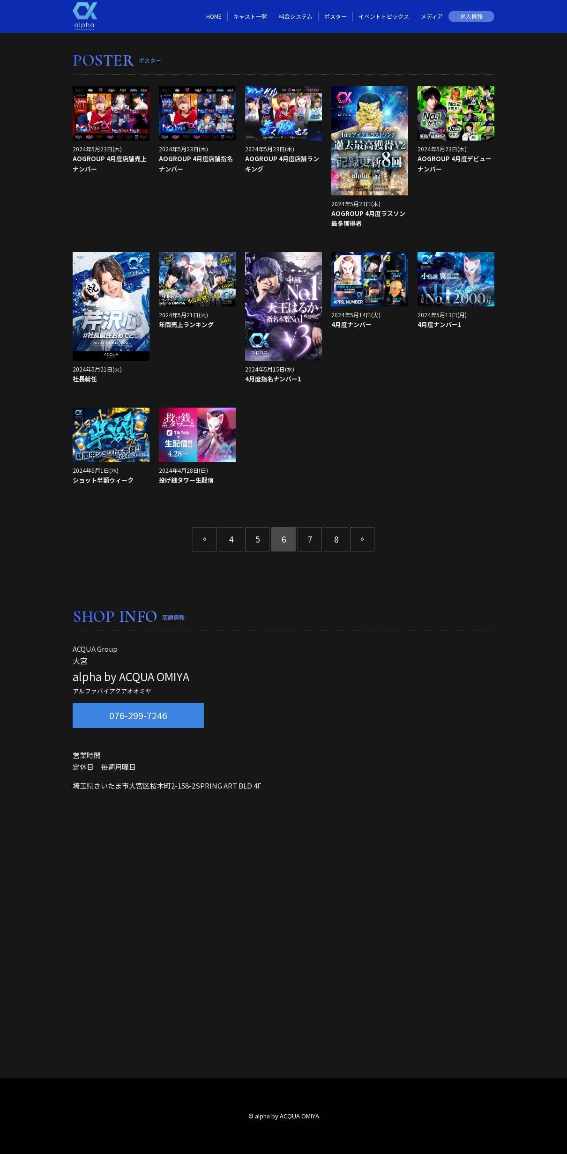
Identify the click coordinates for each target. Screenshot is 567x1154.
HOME (214, 16)
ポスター (335, 16)
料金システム (296, 16)
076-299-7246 (138, 715)
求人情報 (471, 16)
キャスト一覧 (250, 16)
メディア (432, 16)
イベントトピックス (383, 16)
